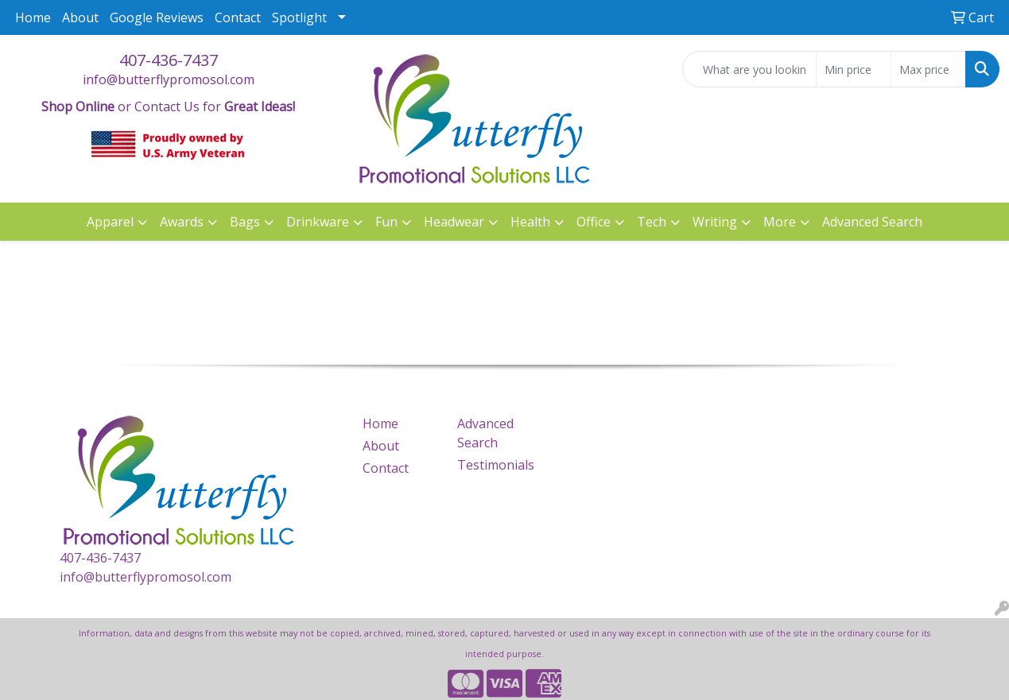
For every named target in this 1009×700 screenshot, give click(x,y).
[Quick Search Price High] (928, 69)
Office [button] (593, 221)
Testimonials (495, 465)
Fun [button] (386, 221)
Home (33, 17)
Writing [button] (715, 221)
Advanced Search (872, 221)
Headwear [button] (454, 221)
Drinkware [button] (317, 221)
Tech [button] (651, 221)
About (80, 17)
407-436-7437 (168, 60)
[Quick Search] (749, 69)
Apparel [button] (110, 221)
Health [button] (530, 221)
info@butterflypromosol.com (168, 79)
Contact (238, 17)
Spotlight (299, 17)
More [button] (779, 221)
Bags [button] (245, 221)
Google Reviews (157, 17)
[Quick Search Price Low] (853, 69)
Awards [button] (182, 221)
